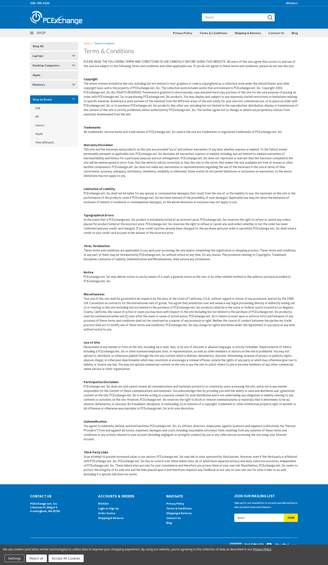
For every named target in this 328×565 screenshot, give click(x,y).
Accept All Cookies (66, 558)
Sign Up (114, 508)
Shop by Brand (42, 99)
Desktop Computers (46, 65)
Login (101, 508)
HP (37, 116)
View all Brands (44, 142)
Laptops (38, 55)
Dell (37, 108)
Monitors (39, 84)
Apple (36, 75)
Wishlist (292, 3)
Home (87, 43)
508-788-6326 (39, 3)
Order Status (106, 513)
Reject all (36, 558)
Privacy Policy (182, 33)
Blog (295, 33)
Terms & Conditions (213, 33)
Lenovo (39, 125)
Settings (14, 558)
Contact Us (276, 33)
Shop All (38, 46)
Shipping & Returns (248, 33)
